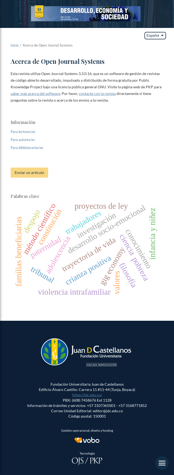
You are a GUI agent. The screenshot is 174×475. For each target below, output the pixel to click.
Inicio (15, 45)
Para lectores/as (23, 132)
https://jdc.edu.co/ (87, 395)
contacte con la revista (97, 93)
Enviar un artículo (29, 172)
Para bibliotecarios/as (27, 147)
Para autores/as (23, 140)
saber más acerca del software (35, 93)
